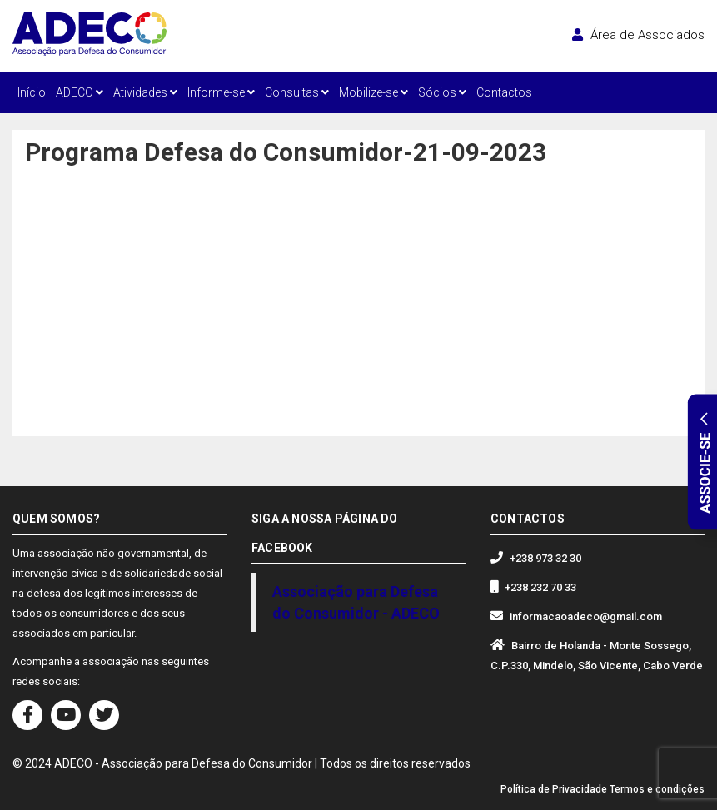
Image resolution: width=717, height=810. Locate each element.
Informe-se (221, 92)
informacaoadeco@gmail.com (586, 616)
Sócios (442, 92)
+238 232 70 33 (540, 587)
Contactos (504, 92)
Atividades (145, 92)
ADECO (79, 92)
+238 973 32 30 (545, 558)
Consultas (297, 92)
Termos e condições (657, 789)
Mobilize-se (373, 92)
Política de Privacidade (553, 789)
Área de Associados (638, 34)
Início (31, 92)
